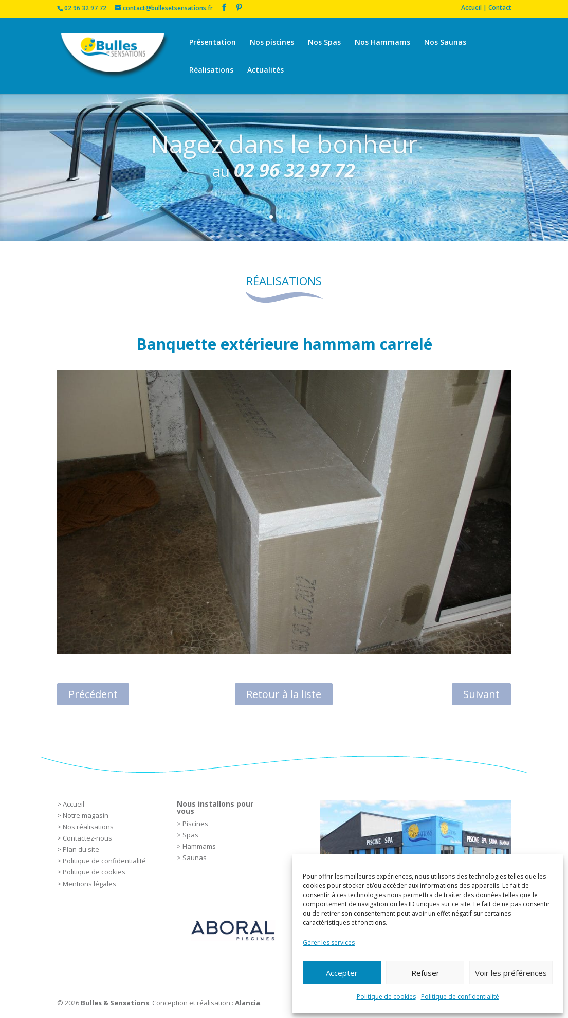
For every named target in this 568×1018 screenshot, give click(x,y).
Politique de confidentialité (460, 996)
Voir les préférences (511, 973)
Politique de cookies (386, 996)
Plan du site (81, 849)
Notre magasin (85, 815)
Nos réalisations (88, 826)
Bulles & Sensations (115, 1002)
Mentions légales (89, 883)
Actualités (265, 70)
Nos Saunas (445, 43)
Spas (190, 835)
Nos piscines (272, 43)
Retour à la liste (283, 694)
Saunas (194, 857)
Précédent (93, 694)
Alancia (247, 1002)
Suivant (481, 694)
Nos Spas (324, 43)
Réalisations (211, 70)
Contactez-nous (87, 838)
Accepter (342, 973)
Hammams (199, 846)
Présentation (212, 43)
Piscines (195, 823)
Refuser (425, 973)
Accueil (73, 804)
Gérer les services (329, 942)
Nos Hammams (382, 43)
